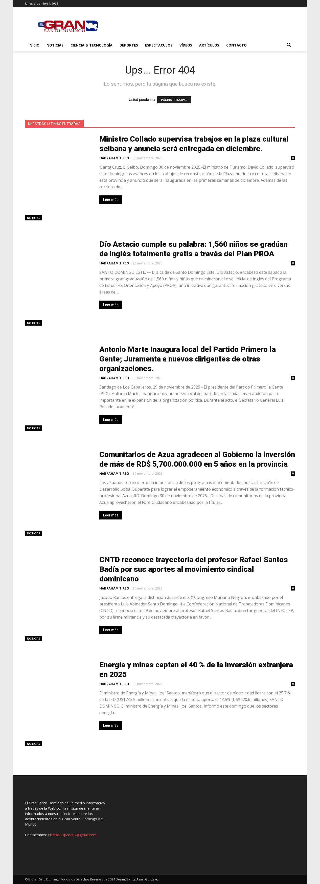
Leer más (111, 200)
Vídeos (185, 45)
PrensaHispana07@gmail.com (72, 834)
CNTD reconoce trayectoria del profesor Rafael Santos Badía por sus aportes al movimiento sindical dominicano (193, 569)
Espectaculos (158, 45)
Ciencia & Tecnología (91, 45)
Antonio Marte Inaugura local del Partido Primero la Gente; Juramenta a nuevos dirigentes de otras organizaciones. (187, 359)
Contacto (236, 45)
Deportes (129, 45)
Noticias (55, 45)
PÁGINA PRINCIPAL (174, 99)
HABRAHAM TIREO (114, 158)
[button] (289, 45)
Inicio (34, 45)
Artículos (209, 45)
